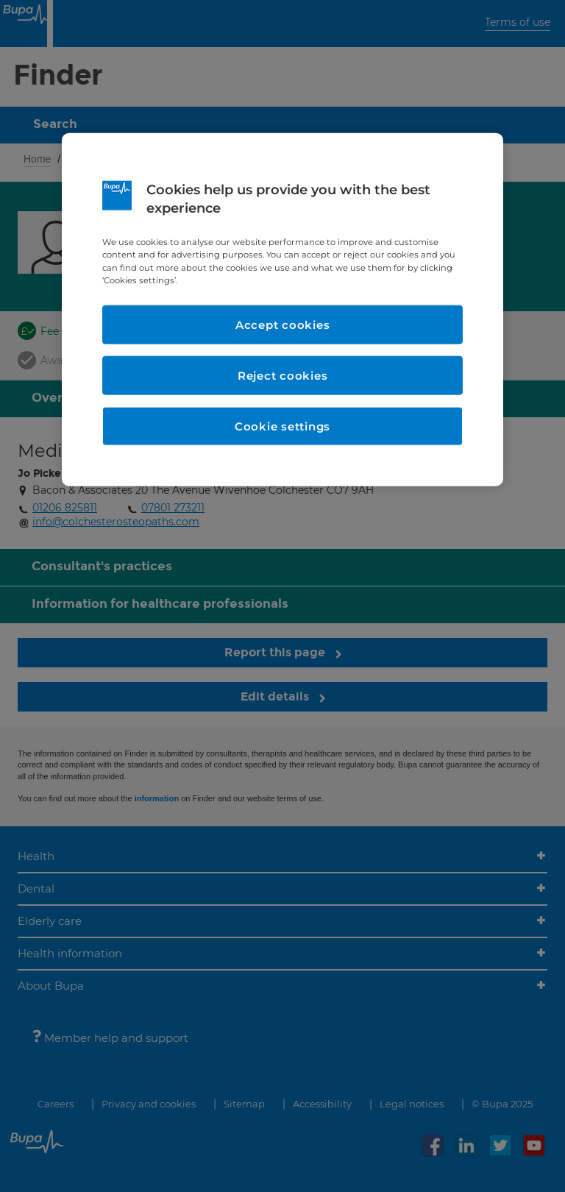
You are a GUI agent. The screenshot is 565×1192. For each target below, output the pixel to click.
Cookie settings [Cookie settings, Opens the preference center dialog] (282, 426)
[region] (282, 309)
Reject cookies (283, 375)
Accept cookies (282, 324)
